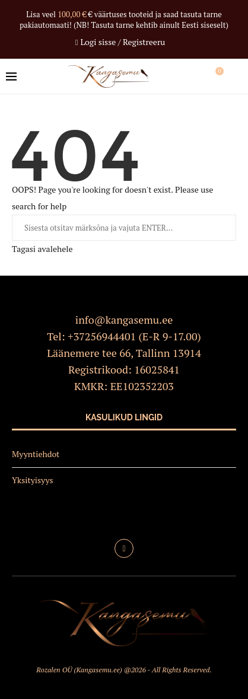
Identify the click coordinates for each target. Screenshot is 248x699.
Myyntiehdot (35, 453)
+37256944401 (102, 336)
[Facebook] (124, 548)
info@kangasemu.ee (124, 319)
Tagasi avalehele (42, 248)
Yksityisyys (32, 480)
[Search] (236, 76)
